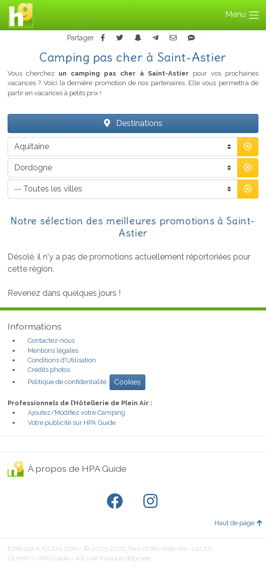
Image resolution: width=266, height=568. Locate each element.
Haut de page (238, 523)
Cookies (127, 382)
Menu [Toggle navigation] (242, 15)
